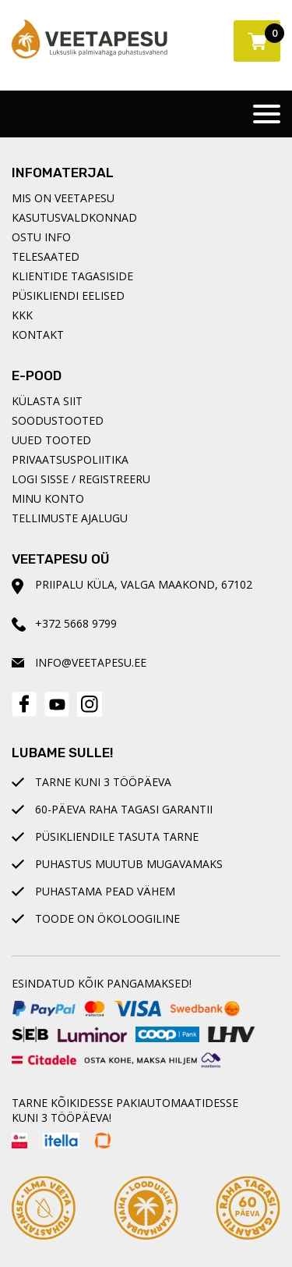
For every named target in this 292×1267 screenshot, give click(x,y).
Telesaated (45, 256)
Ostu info (41, 237)
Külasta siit (47, 400)
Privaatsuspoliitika (70, 459)
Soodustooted (58, 420)
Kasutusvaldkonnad (74, 217)
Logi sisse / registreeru (81, 479)
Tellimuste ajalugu (70, 518)
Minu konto (48, 498)
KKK (22, 315)
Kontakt (38, 334)
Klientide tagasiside (72, 276)
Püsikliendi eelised (68, 295)
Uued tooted (51, 439)
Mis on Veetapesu (63, 197)
